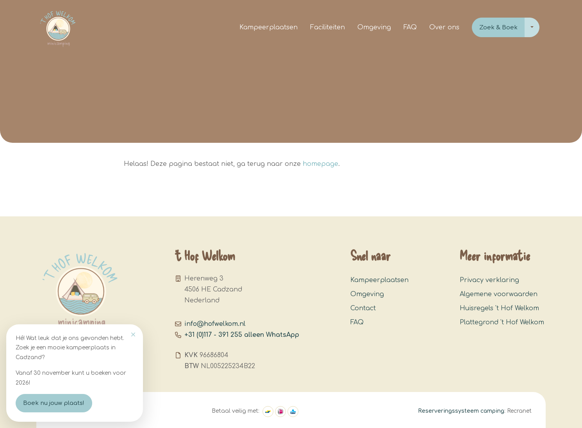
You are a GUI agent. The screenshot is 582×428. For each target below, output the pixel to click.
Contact (363, 308)
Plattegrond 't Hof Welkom (502, 322)
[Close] (133, 334)
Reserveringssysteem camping (461, 411)
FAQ (410, 27)
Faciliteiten (327, 27)
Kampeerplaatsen (268, 27)
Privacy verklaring (489, 280)
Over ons (444, 27)
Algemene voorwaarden (498, 294)
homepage (320, 163)
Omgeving (374, 27)
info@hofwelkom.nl (215, 323)
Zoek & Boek (498, 27)
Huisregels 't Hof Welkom (499, 308)
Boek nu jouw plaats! (53, 403)
